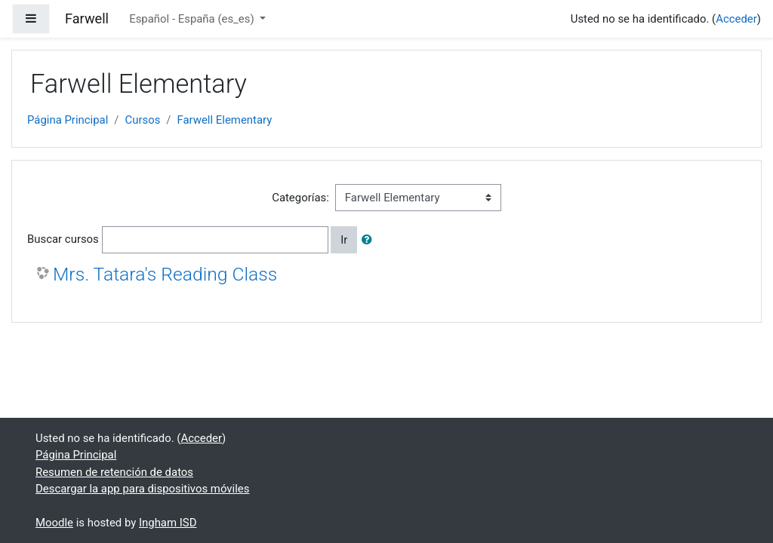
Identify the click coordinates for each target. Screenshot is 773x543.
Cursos (142, 120)
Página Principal (67, 120)
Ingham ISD (167, 522)
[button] (370, 240)
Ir (343, 240)
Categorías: (300, 197)
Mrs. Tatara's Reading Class (165, 274)
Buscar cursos (63, 239)
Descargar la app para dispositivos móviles (142, 488)
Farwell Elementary (224, 120)
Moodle (54, 522)
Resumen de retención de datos (114, 472)
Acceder (736, 19)
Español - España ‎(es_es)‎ (193, 19)
